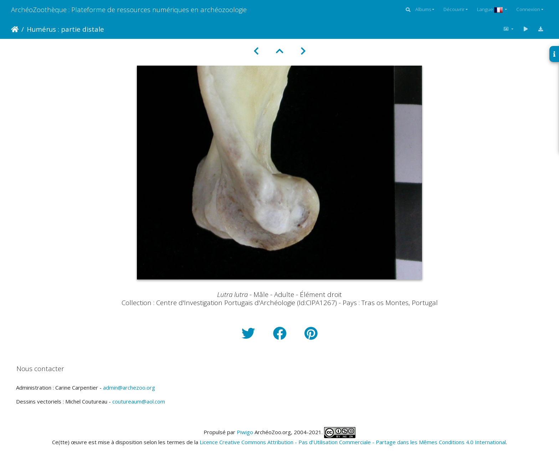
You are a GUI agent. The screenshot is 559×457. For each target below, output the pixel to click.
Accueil (15, 29)
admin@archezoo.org (129, 387)
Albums (423, 9)
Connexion (528, 9)
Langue (490, 9)
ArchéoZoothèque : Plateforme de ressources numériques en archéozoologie (129, 9)
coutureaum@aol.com (138, 401)
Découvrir (454, 9)
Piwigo (245, 432)
